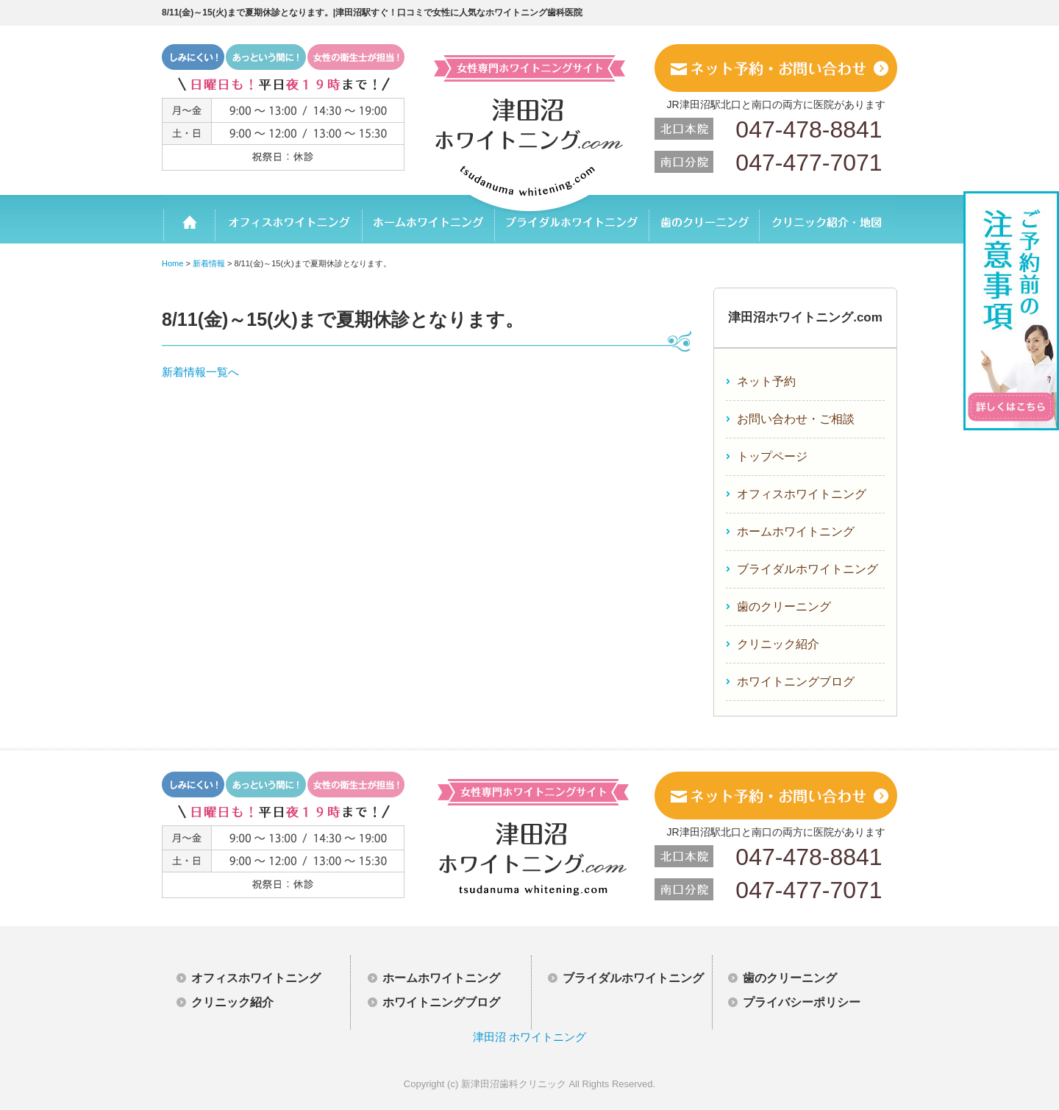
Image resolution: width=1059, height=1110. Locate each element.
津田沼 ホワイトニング (529, 1037)
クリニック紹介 (778, 644)
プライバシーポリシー (801, 1002)
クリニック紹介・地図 (827, 219)
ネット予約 (766, 381)
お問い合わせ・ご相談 (796, 419)
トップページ (772, 456)
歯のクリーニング (703, 219)
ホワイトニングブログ (796, 681)
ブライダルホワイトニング (571, 219)
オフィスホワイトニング (288, 219)
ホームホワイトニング (428, 219)
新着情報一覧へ (200, 372)
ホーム (188, 219)
